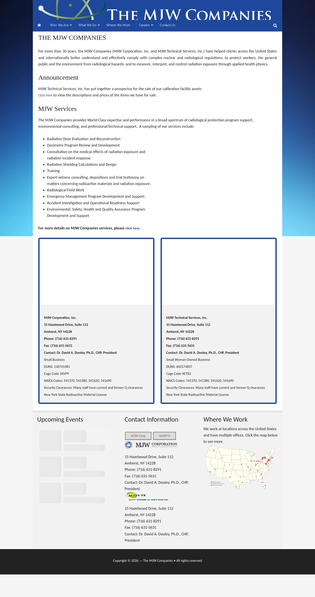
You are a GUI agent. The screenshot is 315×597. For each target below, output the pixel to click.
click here (133, 250)
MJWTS (164, 458)
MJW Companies (157, 21)
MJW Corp (138, 458)
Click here (46, 117)
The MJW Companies (158, 583)
